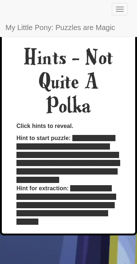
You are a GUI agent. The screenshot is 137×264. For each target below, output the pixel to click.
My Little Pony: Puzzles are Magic (60, 27)
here (45, 146)
